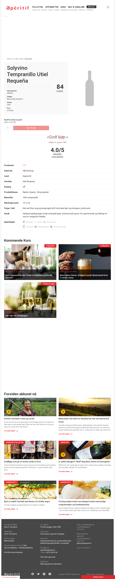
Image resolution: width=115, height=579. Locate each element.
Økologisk (29, 222)
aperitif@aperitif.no (47, 550)
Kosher (39, 222)
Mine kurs (82, 10)
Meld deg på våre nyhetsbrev (51, 564)
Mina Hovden (9, 541)
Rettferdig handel (59, 227)
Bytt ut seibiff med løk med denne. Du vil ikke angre (27, 501)
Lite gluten (29, 227)
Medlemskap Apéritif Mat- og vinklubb (54, 543)
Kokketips (89, 10)
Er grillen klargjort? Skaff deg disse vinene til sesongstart (84, 461)
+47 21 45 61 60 (51, 552)
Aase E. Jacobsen (10, 527)
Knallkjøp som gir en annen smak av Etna (22, 461)
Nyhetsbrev (64, 10)
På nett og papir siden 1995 (50, 527)
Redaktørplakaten (26, 548)
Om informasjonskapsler (13, 552)
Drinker (50, 10)
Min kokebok (73, 10)
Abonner (91, 7)
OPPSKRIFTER (51, 7)
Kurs (63, 7)
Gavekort (57, 10)
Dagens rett (36, 10)
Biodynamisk (51, 222)
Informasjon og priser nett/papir (52, 534)
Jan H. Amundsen (10, 534)
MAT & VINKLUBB (76, 7)
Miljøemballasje (43, 227)
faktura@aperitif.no (84, 543)
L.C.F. (24, 165)
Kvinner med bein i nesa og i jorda (19, 418)
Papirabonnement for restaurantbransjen (55, 541)
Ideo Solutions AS (98, 574)
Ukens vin (44, 10)
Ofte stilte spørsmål (47, 557)
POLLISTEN (37, 7)
